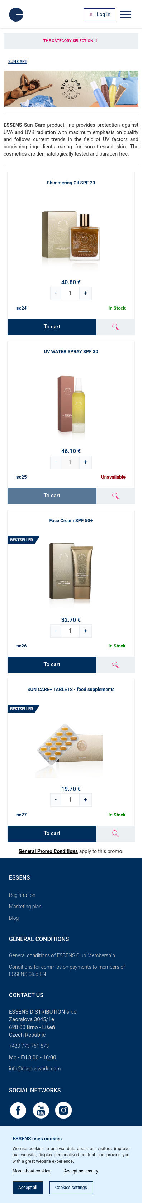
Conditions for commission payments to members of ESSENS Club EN (67, 970)
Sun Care (17, 61)
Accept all (27, 1187)
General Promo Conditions (48, 851)
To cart (51, 326)
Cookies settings (71, 1187)
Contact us (26, 995)
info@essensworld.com (35, 1068)
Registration (22, 895)
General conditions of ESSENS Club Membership (62, 955)
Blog (14, 918)
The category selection (71, 40)
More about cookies (32, 1171)
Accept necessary (81, 1171)
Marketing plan (25, 906)
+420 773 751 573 (29, 1046)
